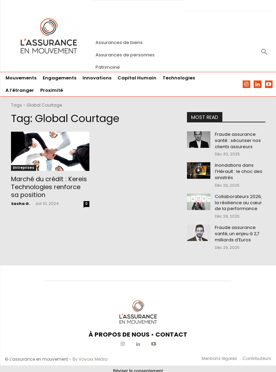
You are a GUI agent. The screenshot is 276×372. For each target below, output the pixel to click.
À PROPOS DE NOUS (119, 330)
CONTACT (171, 330)
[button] (264, 52)
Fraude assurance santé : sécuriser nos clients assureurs (236, 140)
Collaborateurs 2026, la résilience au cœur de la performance (239, 200)
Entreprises (23, 167)
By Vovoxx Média (90, 355)
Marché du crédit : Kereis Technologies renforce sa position (49, 186)
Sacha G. (20, 202)
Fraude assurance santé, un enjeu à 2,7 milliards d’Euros (236, 230)
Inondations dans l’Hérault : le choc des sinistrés (237, 169)
